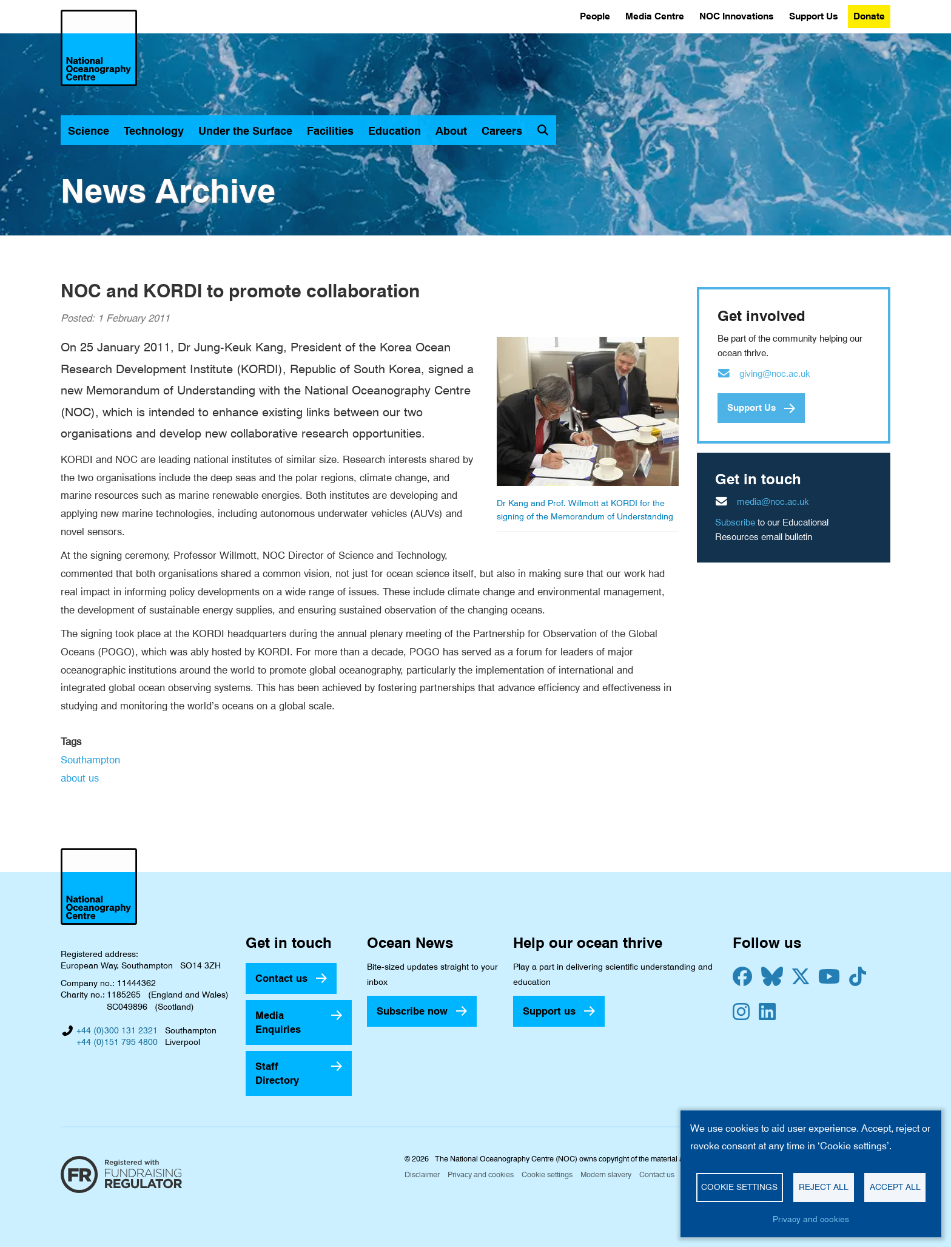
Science (88, 130)
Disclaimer (422, 1174)
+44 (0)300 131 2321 (117, 1030)
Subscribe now (412, 1011)
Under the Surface (245, 130)
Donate (869, 16)
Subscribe (735, 522)
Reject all (824, 1187)
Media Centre (654, 16)
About (451, 130)
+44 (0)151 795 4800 (117, 1042)
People (595, 16)
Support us (549, 1011)
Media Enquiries (278, 1022)
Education (394, 130)
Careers (502, 130)
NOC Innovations (736, 16)
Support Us (813, 16)
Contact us (281, 978)
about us (80, 778)
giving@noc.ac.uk (774, 373)
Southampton (90, 760)
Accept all (895, 1187)
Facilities (330, 130)
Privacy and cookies (481, 1174)
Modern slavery (605, 1174)
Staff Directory (277, 1073)
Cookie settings (547, 1174)
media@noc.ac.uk (773, 501)
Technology (154, 130)
